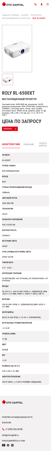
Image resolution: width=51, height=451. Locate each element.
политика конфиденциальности (17, 417)
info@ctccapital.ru (10, 435)
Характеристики (11, 144)
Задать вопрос (43, 144)
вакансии (6, 423)
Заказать (10, 128)
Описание (28, 144)
